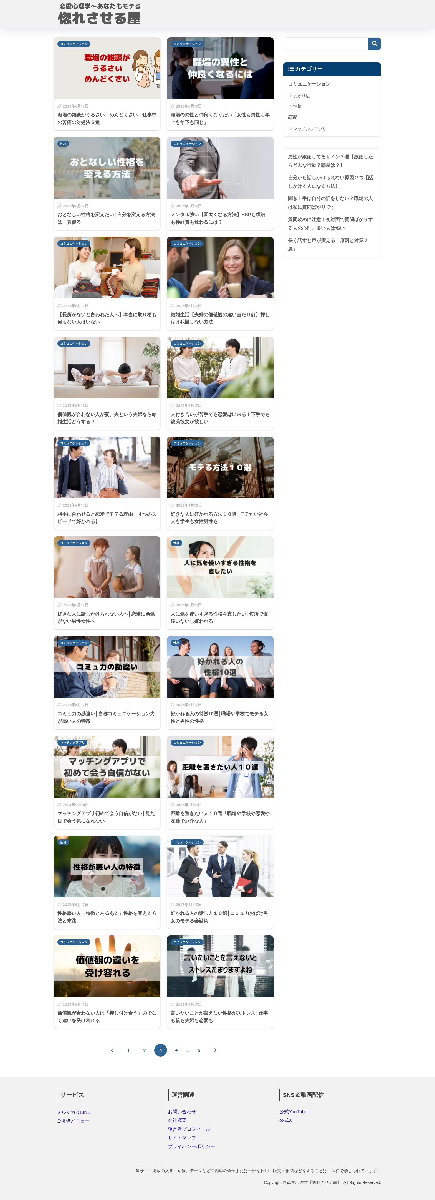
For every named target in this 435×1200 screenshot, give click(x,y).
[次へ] (214, 1050)
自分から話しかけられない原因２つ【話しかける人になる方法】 (330, 182)
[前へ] (112, 1050)
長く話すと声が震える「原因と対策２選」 (328, 245)
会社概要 (177, 1120)
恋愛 (292, 117)
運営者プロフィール (189, 1129)
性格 (63, 144)
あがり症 (301, 95)
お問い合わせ (182, 1111)
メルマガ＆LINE (74, 1112)
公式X (285, 1120)
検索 (374, 44)
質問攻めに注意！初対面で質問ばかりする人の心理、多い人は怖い (330, 224)
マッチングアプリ (72, 743)
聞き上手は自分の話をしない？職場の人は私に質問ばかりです (330, 203)
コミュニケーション (74, 44)
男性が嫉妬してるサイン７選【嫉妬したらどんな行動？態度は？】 (330, 161)
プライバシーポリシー (191, 1146)
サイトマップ (182, 1138)
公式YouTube (293, 1111)
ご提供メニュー (73, 1121)
